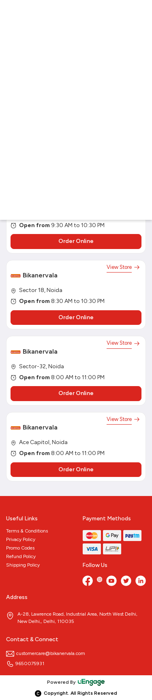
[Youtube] (111, 581)
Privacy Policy (20, 539)
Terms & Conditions (27, 531)
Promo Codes (20, 548)
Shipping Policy (23, 565)
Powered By (76, 682)
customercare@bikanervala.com (45, 653)
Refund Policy (21, 556)
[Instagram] (100, 581)
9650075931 (25, 663)
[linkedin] (140, 581)
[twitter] (126, 581)
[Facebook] (87, 581)
